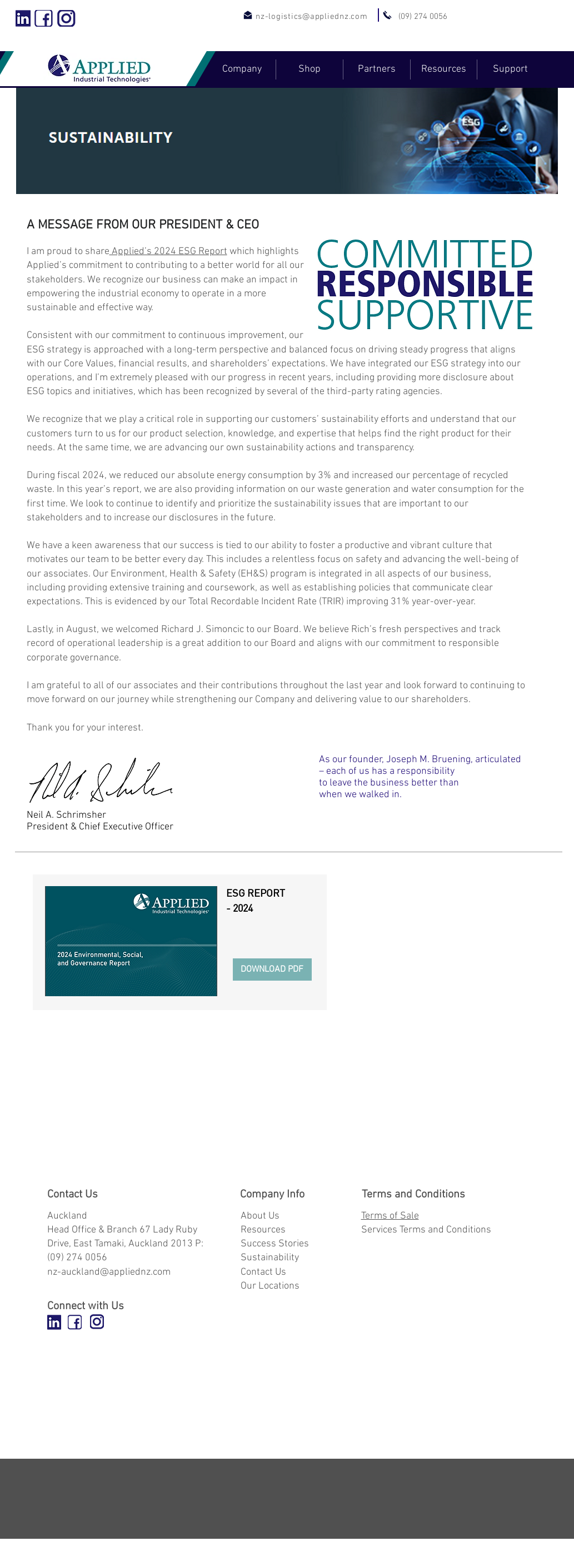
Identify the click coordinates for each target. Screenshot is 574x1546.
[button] (242, 69)
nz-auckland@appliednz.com (109, 1272)
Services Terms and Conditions (426, 1230)
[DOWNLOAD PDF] (272, 969)
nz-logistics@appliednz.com (312, 17)
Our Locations (270, 1286)
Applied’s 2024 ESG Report (168, 251)
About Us (260, 1216)
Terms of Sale (390, 1216)
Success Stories (275, 1244)
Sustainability (270, 1258)
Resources (263, 1230)
